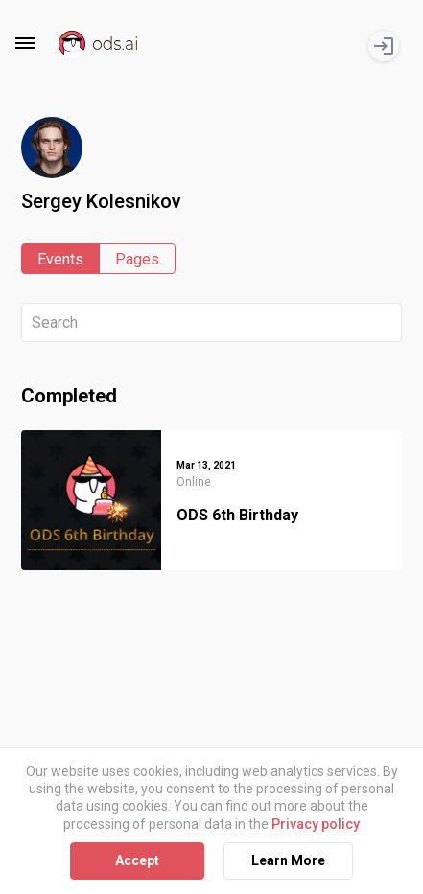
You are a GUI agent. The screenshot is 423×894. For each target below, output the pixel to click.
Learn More (288, 860)
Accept (137, 860)
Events (60, 259)
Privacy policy (315, 824)
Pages (137, 259)
